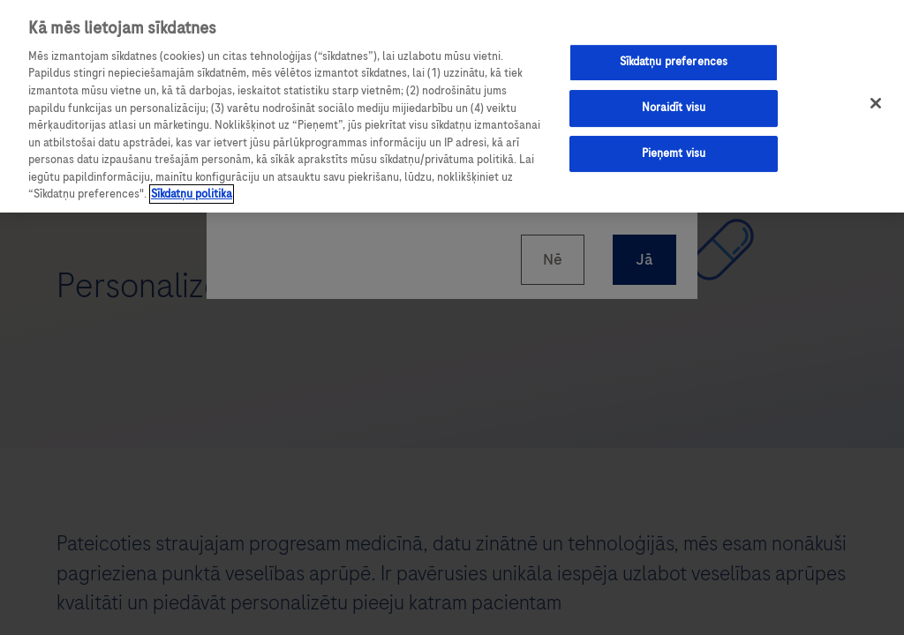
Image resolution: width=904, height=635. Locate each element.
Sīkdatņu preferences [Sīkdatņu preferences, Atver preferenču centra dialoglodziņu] (674, 62)
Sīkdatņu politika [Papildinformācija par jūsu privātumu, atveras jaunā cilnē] (191, 194)
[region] (452, 106)
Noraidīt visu (674, 108)
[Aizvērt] (875, 103)
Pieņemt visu (674, 153)
